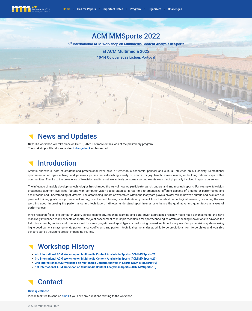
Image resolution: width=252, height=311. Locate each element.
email (65, 296)
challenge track (81, 148)
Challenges (175, 9)
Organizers (154, 9)
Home (67, 9)
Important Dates (113, 9)
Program (135, 9)
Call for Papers (86, 9)
